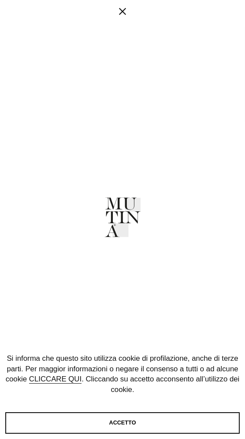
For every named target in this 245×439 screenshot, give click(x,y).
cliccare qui (55, 379)
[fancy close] (122, 39)
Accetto (122, 423)
